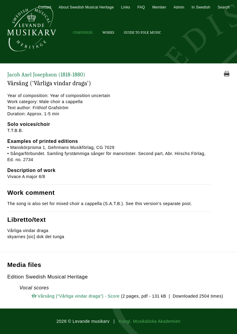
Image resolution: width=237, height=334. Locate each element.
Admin (178, 7)
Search (224, 7)
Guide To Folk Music (142, 32)
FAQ (141, 7)
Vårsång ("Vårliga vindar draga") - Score (79, 296)
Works (108, 32)
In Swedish (200, 7)
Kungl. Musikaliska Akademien (149, 321)
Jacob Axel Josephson (46, 75)
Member (159, 7)
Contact (44, 7)
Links (125, 7)
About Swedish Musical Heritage (86, 7)
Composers (83, 32)
